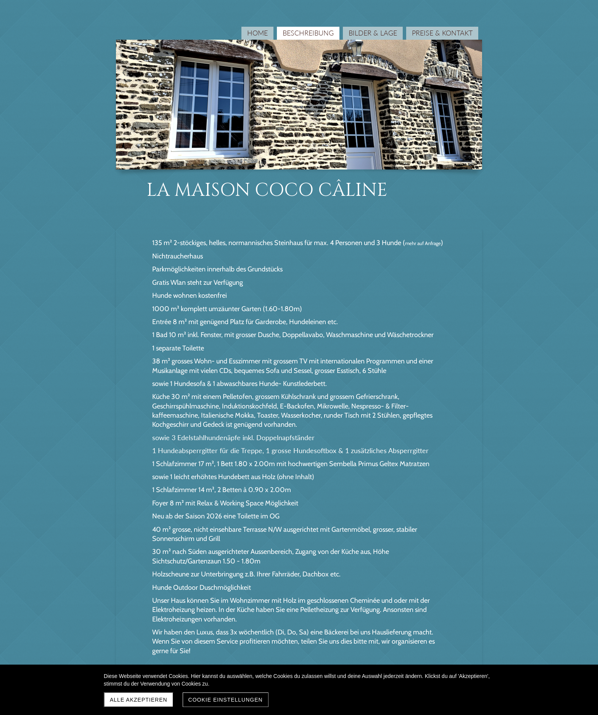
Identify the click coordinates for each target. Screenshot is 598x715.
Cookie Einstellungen (225, 700)
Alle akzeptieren (138, 700)
